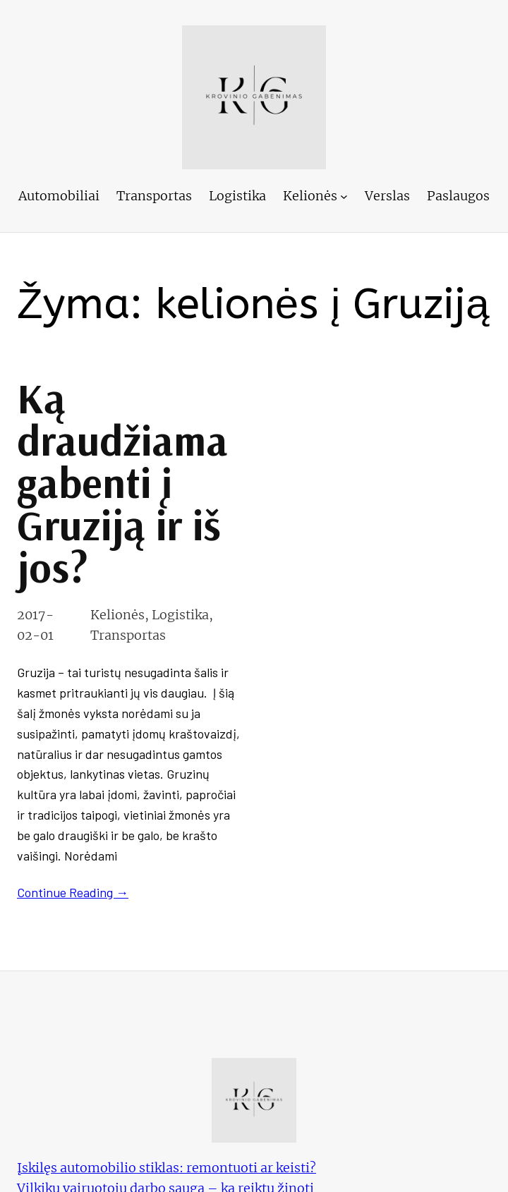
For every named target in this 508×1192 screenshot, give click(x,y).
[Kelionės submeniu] (344, 196)
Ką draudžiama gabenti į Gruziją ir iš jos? (122, 482)
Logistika (180, 615)
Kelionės (117, 615)
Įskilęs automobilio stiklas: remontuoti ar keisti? (166, 1168)
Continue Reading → (72, 892)
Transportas (128, 635)
